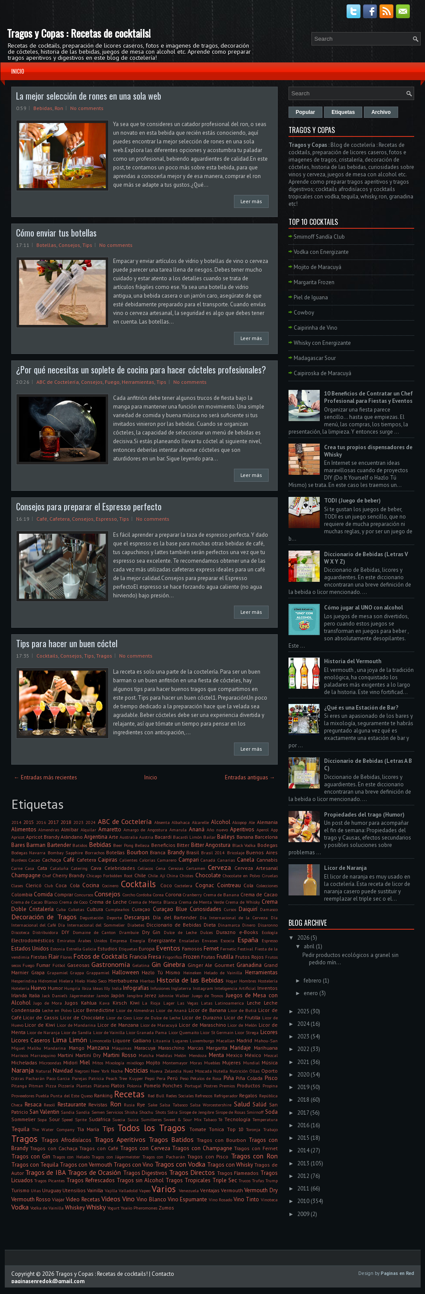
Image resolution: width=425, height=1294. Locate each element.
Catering (79, 868)
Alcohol (220, 822)
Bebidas (42, 108)
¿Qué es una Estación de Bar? (361, 707)
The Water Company (53, 1129)
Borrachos (94, 853)
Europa (147, 948)
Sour (54, 1119)
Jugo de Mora (47, 1003)
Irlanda (19, 995)
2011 (303, 1188)
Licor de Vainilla (109, 1032)
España (247, 939)
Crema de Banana (221, 895)
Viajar (58, 1199)
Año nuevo (217, 830)
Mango (76, 1047)
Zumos (166, 1207)
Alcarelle (200, 822)
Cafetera (59, 519)
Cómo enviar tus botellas (56, 232)
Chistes (186, 875)
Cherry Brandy (68, 875)
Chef (46, 875)
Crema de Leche (108, 901)
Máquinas (121, 1048)
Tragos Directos (192, 1172)
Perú (172, 1078)
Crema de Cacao (258, 894)
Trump (272, 1180)
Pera (160, 1078)
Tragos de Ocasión (94, 1172)
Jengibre (135, 995)
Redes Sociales (180, 1096)
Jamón (103, 995)
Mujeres (231, 1062)
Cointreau (229, 885)
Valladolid (128, 1190)
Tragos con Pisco (207, 1156)
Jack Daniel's (54, 995)
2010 (303, 1201)
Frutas (208, 956)
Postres (210, 1086)
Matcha (146, 1055)
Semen (98, 1112)
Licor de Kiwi (40, 1025)
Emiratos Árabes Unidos (82, 940)
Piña (229, 1078)
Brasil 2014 (213, 853)
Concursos (84, 895)
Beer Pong (123, 845)
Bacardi (163, 836)
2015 (28, 822)
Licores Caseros (31, 1040)
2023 (78, 822)
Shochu (146, 1112)
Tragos (104, 655)
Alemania (267, 822)
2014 (16, 822)
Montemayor (175, 1063)
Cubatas (76, 909)
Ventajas (210, 1190)
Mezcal (271, 1055)
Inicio (17, 71)
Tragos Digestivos (145, 1173)
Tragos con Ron (254, 1155)
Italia (34, 995)
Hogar (231, 981)
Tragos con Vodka (180, 1164)
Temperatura (265, 1119)
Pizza (50, 1086)
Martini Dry (88, 1055)
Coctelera (183, 885)
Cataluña (59, 868)
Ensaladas (189, 940)
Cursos (230, 909)
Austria (146, 837)
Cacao (34, 860)
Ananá (196, 829)
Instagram (203, 988)
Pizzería (66, 1086)
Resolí (49, 1105)
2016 (41, 822)
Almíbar (69, 829)
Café (41, 519)
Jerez (150, 995)
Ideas (98, 988)
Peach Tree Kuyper (124, 1078)
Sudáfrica (99, 1119)
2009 (303, 1214)
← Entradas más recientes (45, 777)
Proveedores (22, 1096)
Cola (248, 885)
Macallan (225, 1041)
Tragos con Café (98, 1148)
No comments (87, 108)
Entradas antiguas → (250, 777)
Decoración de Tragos (44, 916)
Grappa (77, 973)
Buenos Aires (262, 852)
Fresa (154, 956)
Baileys (226, 836)
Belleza (142, 845)
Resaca (33, 1104)
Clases (17, 885)
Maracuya (145, 1047)
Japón (117, 995)
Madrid (244, 1040)
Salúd (259, 1104)
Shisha (131, 1112)
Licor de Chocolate (82, 1017)
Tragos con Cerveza (145, 1148)
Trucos (244, 1180)
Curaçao (141, 909)
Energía (137, 940)
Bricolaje (235, 853)
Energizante (162, 940)
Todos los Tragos (151, 1128)
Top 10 (235, 1129)
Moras (196, 1063)
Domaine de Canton (94, 932)
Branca (157, 852)
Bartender (59, 845)
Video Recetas (83, 1199)
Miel (85, 1062)
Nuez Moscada (197, 1071)
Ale (252, 822)
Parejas (79, 1078)
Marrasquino (42, 1055)
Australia (129, 837)
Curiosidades (205, 909)
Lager (169, 1003)
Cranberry (192, 895)
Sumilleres (151, 1119)
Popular (305, 112)
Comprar (63, 894)
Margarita (216, 1047)
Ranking (103, 1095)
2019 (303, 1087)
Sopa (42, 1119)
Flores (66, 957)
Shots (160, 1112)
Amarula (178, 830)
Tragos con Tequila (34, 1164)
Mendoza (198, 1055)
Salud (242, 1103)
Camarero (166, 860)
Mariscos (19, 1055)
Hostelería (268, 981)
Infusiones (160, 988)
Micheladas (24, 1062)
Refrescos (203, 1096)
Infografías (136, 988)
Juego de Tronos (208, 995)
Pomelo (152, 1085)
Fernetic (228, 949)
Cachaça (51, 859)
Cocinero (110, 885)
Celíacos (145, 868)
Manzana (98, 1047)
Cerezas (176, 868)
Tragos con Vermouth (86, 1164)
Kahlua (89, 1002)
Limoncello (100, 1041)
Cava (96, 868)
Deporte (114, 918)
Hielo (80, 981)
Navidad (63, 1070)
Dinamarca (229, 925)
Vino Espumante (187, 1199)
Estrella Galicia (81, 949)
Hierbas (147, 981)
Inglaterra (181, 988)
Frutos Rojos (249, 956)
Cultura (95, 909)
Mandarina (55, 1048)
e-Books (248, 932)
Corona (173, 894)
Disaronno (268, 925)
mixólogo (135, 1063)
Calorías (147, 860)
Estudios (107, 948)
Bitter (183, 845)
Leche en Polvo (56, 1010)
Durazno (226, 932)
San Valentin (44, 1112)
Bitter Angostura (211, 845)
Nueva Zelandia (166, 1071)
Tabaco (210, 1119)
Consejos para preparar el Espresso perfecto (89, 506)
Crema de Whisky (243, 902)
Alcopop (239, 822)
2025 (303, 1011)
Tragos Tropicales (188, 1180)
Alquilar (88, 830)
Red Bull (156, 1096)
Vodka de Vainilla (47, 1208)
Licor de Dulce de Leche (156, 1018)
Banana (245, 836)
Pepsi (150, 1078)
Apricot (18, 837)
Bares (18, 845)
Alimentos (23, 829)
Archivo (381, 112)
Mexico (234, 1055)
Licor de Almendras (135, 1010)
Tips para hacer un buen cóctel (66, 643)
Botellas (46, 245)
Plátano (101, 1086)
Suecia (118, 1119)
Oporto (269, 1070)
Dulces (206, 932)
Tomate (197, 1129)
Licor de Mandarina (76, 1025)
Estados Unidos (30, 948)
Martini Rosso (119, 1055)
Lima (59, 1039)
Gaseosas (78, 965)
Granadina (249, 965)
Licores (269, 1032)
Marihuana (266, 1047)
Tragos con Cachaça (53, 1148)
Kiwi (135, 1002)
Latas (206, 1003)
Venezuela (189, 1190)
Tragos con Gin (31, 1156)
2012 (303, 1176)
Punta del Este (64, 1096)
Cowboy (304, 312)
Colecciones (267, 885)
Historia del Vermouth (352, 661)
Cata (42, 868)
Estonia (57, 949)
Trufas (258, 1180)
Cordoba (144, 895)
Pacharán (35, 1078)
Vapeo (144, 1190)
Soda (271, 1112)
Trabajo (270, 1129)
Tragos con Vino (133, 1164)
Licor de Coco (119, 1018)
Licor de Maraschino (202, 1025)
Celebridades (119, 868)
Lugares (180, 1041)
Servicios (114, 1112)
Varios (164, 1189)
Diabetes (135, 925)
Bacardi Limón (187, 837)
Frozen (191, 956)
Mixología (114, 1063)
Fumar (43, 965)
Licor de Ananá (171, 1010)
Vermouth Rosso (31, 1199)
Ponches (172, 1085)
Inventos (267, 988)
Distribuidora (45, 932)
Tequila (20, 1129)
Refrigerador (226, 1096)
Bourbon (137, 852)
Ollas (255, 1071)
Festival (245, 949)
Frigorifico (172, 957)
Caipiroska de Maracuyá (322, 373)
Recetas (129, 1094)
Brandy (176, 852)
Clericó (34, 885)
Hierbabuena (123, 980)
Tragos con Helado (71, 1157)
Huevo (38, 988)
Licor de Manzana (118, 1025)
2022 (303, 1049)
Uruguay (51, 1190)
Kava (104, 1003)
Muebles (212, 1063)
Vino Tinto (246, 1199)
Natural (43, 1071)
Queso (87, 1096)
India (117, 988)
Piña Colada (249, 1078)
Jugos (71, 1002)
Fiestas (39, 956)
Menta (216, 1055)
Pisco (271, 1078)
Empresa (118, 940)
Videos (110, 1198)
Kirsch (120, 1002)
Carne (17, 868)
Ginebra (174, 964)
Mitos (97, 1063)
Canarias (226, 860)
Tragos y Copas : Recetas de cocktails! (79, 33)
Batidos (79, 845)
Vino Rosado (220, 1200)
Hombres (247, 981)
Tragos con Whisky (230, 1164)
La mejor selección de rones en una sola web (88, 95)
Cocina (90, 885)
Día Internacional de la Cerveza (234, 918)
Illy (107, 988)
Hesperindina (24, 981)
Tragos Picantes (49, 1180)
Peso (184, 1078)
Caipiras (107, 859)
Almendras (48, 830)
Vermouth (232, 1190)
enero (311, 993)
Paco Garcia (58, 1078)
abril (309, 946)
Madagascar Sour (315, 358)
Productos (248, 1085)
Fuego (112, 382)
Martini (65, 1055)
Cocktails (47, 655)
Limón (78, 1039)
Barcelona (266, 836)
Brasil (192, 852)
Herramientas (138, 382)
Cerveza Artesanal (256, 868)
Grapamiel (57, 973)
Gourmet (224, 965)
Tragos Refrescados (90, 1180)
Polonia (134, 1086)
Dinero (248, 925)
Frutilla (225, 956)
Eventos (168, 948)
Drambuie (129, 932)
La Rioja (151, 1003)
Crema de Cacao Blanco (34, 902)
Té (220, 1119)
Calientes (128, 860)
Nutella (220, 1071)
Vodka (20, 1207)
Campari (188, 859)
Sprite (81, 1119)
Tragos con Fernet (255, 1148)
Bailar (209, 837)
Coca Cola (67, 885)
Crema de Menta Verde (201, 902)
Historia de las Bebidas (190, 980)
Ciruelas (270, 875)
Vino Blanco (151, 1199)
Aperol (262, 830)
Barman (35, 845)
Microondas (50, 1063)
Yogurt (113, 1208)
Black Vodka (244, 845)
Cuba (61, 909)
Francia (138, 956)
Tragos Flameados (238, 1173)
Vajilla (111, 1190)
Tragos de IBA (45, 1172)
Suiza (133, 1119)
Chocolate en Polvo (241, 875)
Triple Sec (224, 1180)
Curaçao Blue (170, 909)
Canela (245, 859)
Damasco (269, 909)
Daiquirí (248, 909)
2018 (66, 822)
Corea (158, 895)
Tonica (216, 1129)
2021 (303, 1062)
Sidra (172, 1112)
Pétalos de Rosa (206, 1078)
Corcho (129, 895)
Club (49, 885)
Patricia (96, 1078)
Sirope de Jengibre (196, 1112)
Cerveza (219, 867)
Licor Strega (247, 1032)
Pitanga (19, 1086)
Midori (70, 1062)
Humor (55, 988)
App (274, 830)
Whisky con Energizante (322, 343)
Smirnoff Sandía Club (319, 236)
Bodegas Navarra (28, 853)
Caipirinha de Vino (315, 327)
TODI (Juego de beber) (352, 500)
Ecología (270, 932)
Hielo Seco (97, 981)
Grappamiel (98, 973)
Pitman (36, 1086)
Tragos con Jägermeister (116, 1157)
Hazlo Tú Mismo (161, 972)
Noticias (136, 1070)
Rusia (129, 1105)
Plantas (83, 1086)
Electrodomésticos (32, 940)
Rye (141, 1104)
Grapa (38, 972)
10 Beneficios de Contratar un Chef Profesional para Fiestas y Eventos (368, 397)
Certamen (195, 868)
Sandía (83, 1112)
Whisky (96, 1207)
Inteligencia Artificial (235, 988)
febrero (312, 980)
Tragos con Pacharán (164, 1157)
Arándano (72, 836)
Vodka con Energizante (321, 252)
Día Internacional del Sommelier (91, 925)
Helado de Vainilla (223, 973)
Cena (160, 868)
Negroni (82, 1071)
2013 (303, 1163)
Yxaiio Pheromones (139, 1208)
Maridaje (240, 1047)
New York (100, 1071)
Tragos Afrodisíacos (66, 1140)
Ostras (17, 1078)
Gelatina (141, 965)
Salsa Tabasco (173, 1105)
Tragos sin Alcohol (140, 1180)
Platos (118, 1085)
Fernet (211, 948)
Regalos (248, 1095)
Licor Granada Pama (146, 1032)
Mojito (153, 1062)
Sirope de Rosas (230, 1112)
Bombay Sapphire (65, 853)
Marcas (196, 1047)
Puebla (42, 1096)
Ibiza (86, 988)
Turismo (20, 1190)
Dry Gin (151, 932)
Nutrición (239, 1071)
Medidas (164, 1055)
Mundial (251, 1063)
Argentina (95, 836)
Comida (43, 894)
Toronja (253, 1129)
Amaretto (109, 829)
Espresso (106, 519)
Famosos (192, 948)
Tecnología (237, 1119)
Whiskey (75, 1207)
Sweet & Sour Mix (182, 1119)
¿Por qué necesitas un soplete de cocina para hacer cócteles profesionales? (141, 369)
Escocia (227, 940)
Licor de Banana (207, 1010)
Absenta (162, 822)
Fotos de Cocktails (100, 956)
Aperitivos (242, 829)
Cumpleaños (117, 909)
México (253, 1055)
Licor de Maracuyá (159, 1025)
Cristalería (41, 909)
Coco (166, 885)
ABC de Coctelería (57, 382)
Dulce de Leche (180, 932)
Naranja (22, 1070)
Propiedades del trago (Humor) (364, 814)
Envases (209, 940)
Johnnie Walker (174, 995)
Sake (152, 1105)
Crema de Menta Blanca (153, 902)
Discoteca (20, 932)
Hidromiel (47, 981)
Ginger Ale (200, 965)
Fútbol (58, 965)
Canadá (208, 860)
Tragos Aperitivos (120, 1139)
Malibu (34, 1048)
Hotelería (20, 988)
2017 (53, 822)
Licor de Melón (242, 1025)
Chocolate (208, 875)
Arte (113, 836)
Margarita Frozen (314, 282)
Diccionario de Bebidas (173, 924)
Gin (156, 964)
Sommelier (23, 1119)
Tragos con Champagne (202, 1148)
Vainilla (95, 1190)
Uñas (36, 1190)
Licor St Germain (217, 1032)
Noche (117, 1071)
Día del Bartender (175, 917)
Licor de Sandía (76, 1032)
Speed (67, 1119)
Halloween (125, 972)
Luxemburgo (202, 1041)
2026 (303, 937)
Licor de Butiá (242, 1010)
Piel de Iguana (311, 297)
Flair (54, 956)
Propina (270, 1086)
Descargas (137, 917)
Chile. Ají (156, 875)
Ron (59, 108)
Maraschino (171, 1047)
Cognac (204, 885)
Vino (128, 1198)
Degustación (92, 918)
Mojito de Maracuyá (317, 267)
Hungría (72, 988)
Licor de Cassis (40, 1017)
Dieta (210, 924)
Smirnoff (255, 1112)
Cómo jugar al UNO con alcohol (363, 607)
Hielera (66, 981)
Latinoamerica (229, 1003)
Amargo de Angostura (145, 830)
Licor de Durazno (202, 1017)
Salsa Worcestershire (210, 1105)
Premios (227, 1086)
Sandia (68, 1112)
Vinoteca (269, 1200)
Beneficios (163, 845)
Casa (29, 868)
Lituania (161, 1041)
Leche (254, 1002)
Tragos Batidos (171, 1139)
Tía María (88, 1129)
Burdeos (19, 860)
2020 (303, 1074)
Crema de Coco (73, 902)
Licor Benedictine (93, 1010)
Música (270, 1062)
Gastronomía (110, 964)
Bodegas (267, 845)
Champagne (26, 875)
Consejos (69, 245)
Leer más (251, 201)
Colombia (21, 894)
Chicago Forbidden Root (110, 875)
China (172, 875)
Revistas (97, 1104)
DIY (65, 932)
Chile (140, 875)
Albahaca (181, 822)
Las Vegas (187, 1003)
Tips (87, 245)
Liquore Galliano (132, 1040)
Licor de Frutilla (242, 1017)
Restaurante (72, 1104)
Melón (180, 1055)
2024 (90, 822)
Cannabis (267, 859)
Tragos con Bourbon (221, 1140)
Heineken (192, 973)
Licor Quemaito (184, 1032)
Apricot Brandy (42, 836)
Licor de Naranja (43, 1032)
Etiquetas (128, 949)
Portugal (193, 1086)
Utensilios (74, 1190)
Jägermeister (82, 995)
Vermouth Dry (260, 1190)
